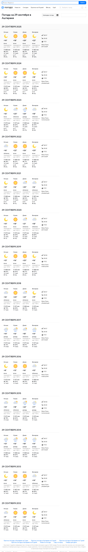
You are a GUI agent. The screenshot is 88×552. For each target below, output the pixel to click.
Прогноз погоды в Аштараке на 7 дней (71, 540)
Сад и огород (58, 542)
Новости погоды (45, 542)
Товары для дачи (71, 542)
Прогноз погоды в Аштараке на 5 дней (43, 540)
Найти (82, 3)
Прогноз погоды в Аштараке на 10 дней (24, 542)
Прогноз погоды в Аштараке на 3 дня (16, 540)
